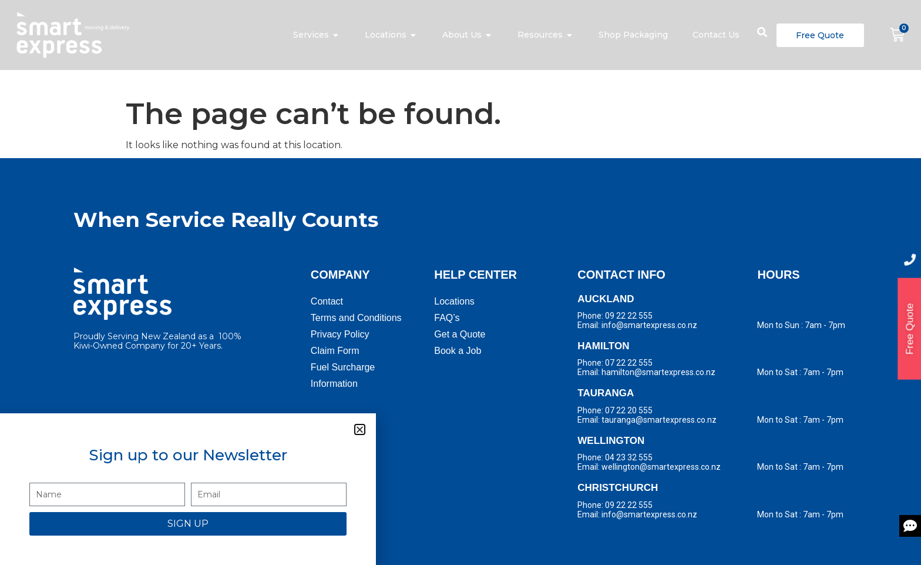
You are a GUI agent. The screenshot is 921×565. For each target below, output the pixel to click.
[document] (460, 282)
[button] (359, 429)
